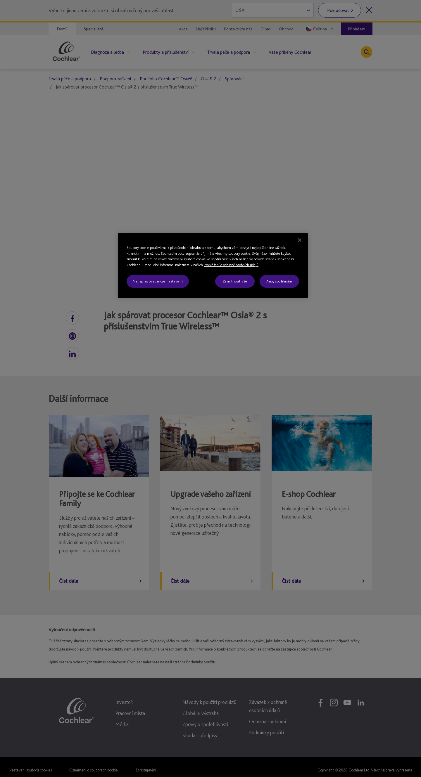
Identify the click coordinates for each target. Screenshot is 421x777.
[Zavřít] (299, 240)
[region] (213, 265)
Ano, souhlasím (279, 281)
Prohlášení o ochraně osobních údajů (231, 265)
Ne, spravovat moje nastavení (158, 281)
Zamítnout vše (235, 281)
